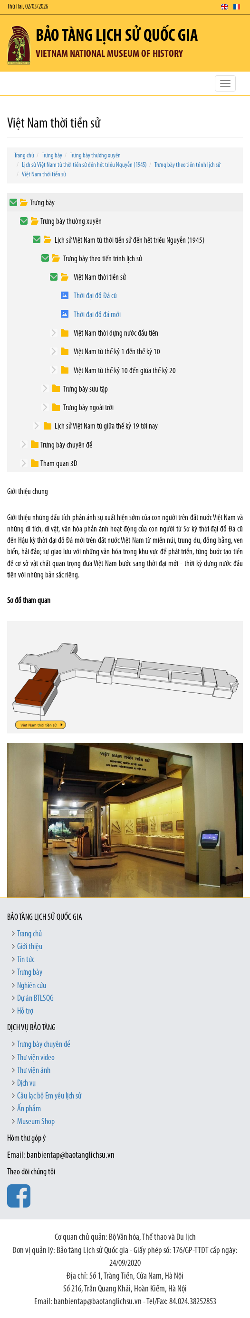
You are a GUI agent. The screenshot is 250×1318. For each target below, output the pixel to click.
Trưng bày (52, 155)
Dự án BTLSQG (35, 998)
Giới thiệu (29, 947)
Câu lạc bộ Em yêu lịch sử (49, 1096)
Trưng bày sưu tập (85, 389)
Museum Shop (36, 1121)
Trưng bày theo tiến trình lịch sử (187, 165)
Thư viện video (36, 1057)
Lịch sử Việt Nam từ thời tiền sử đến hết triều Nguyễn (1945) (84, 165)
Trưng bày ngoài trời (88, 408)
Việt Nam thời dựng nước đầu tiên (116, 334)
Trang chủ (24, 155)
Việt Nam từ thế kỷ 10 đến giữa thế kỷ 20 (125, 371)
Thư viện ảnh (33, 1070)
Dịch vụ (26, 1083)
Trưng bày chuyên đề (66, 445)
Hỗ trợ (25, 1011)
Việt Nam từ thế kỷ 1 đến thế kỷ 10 (117, 352)
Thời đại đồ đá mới (97, 315)
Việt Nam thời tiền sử (44, 174)
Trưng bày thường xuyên (95, 155)
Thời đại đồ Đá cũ (95, 296)
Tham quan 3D (58, 464)
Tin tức (25, 959)
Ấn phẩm (29, 1109)
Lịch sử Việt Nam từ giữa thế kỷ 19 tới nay (106, 426)
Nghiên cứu (31, 985)
